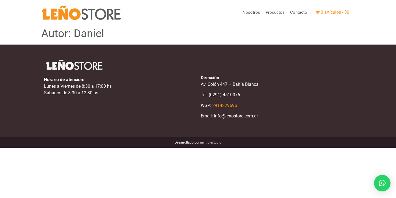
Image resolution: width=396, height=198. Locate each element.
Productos (275, 12)
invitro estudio (210, 142)
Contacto (298, 12)
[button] (382, 183)
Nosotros (251, 12)
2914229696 (224, 105)
